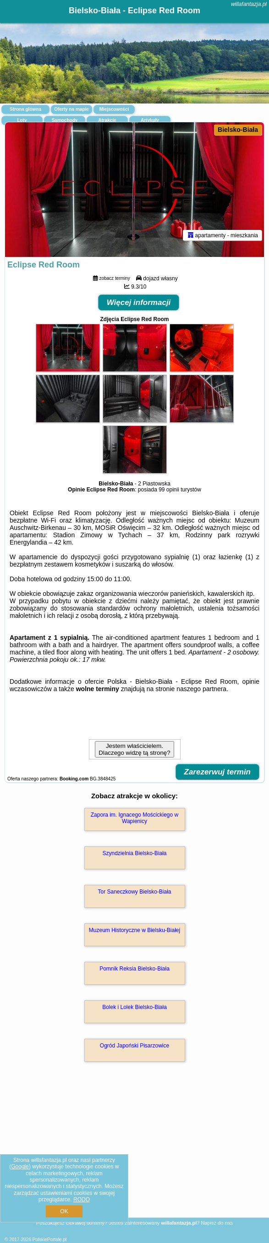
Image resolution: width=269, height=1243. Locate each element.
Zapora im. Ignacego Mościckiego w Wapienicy (134, 818)
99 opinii (169, 489)
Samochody (65, 120)
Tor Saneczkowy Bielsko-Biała (134, 892)
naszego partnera (201, 688)
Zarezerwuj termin (217, 772)
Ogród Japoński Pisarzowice (134, 1045)
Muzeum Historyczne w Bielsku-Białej (134, 930)
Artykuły (150, 120)
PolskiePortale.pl (49, 1239)
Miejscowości (114, 109)
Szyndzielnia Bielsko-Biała (134, 853)
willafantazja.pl (249, 4)
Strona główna (25, 109)
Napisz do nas (217, 1223)
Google (20, 1166)
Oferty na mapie (71, 109)
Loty (22, 120)
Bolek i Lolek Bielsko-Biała (134, 1007)
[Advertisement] (134, 1153)
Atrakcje (107, 120)
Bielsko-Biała (238, 129)
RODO (81, 1199)
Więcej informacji (139, 302)
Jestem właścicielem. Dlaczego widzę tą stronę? (134, 749)
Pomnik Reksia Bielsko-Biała (134, 968)
